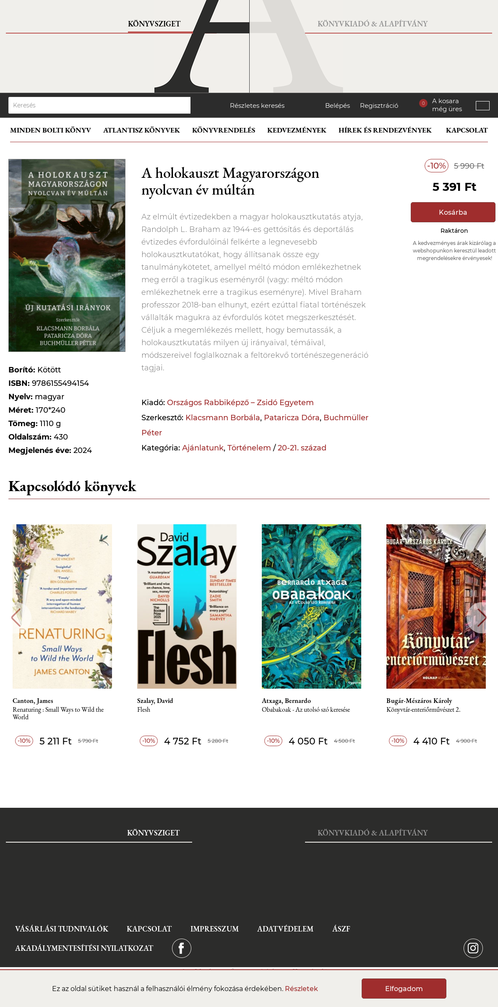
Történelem (249, 448)
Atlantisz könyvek (141, 130)
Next (482, 617)
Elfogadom (404, 989)
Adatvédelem (285, 929)
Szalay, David (155, 701)
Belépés (337, 105)
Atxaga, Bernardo (286, 701)
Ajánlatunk (203, 448)
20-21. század (302, 448)
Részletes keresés (257, 105)
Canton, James (33, 701)
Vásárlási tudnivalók (61, 929)
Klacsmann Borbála (222, 417)
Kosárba (453, 212)
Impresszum (214, 929)
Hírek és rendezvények (385, 130)
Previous (15, 617)
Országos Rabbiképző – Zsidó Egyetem (240, 402)
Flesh (143, 710)
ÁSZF (341, 929)
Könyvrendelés (223, 130)
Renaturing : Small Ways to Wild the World (58, 713)
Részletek (301, 989)
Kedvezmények (296, 130)
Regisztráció (379, 105)
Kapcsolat (467, 130)
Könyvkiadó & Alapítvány (373, 24)
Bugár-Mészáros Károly (419, 701)
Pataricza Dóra (292, 417)
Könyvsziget (154, 24)
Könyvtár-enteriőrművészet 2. (423, 710)
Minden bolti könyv (50, 130)
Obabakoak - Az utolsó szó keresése (306, 710)
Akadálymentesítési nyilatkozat (84, 948)
